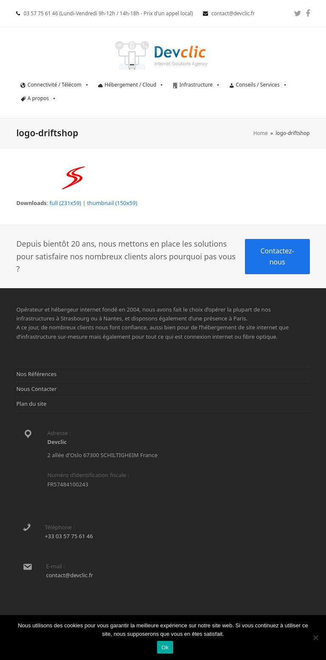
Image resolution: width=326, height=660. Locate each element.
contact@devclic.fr (69, 575)
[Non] (315, 637)
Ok (165, 647)
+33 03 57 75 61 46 (69, 536)
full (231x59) (65, 203)
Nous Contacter (36, 389)
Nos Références (36, 374)
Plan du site (31, 403)
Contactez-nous (277, 256)
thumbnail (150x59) (112, 203)
